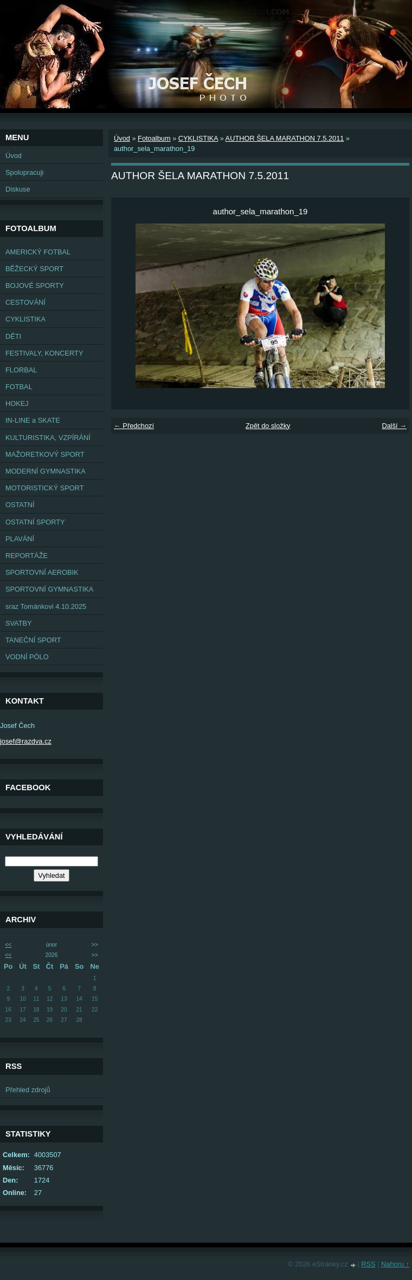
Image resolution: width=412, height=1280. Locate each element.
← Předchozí (134, 426)
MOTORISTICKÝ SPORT (44, 488)
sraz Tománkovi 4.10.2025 (45, 606)
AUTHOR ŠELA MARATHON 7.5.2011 (285, 138)
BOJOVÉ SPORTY (34, 285)
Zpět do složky (268, 426)
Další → (394, 426)
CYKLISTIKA (25, 319)
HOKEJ (17, 403)
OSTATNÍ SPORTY (35, 522)
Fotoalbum (154, 138)
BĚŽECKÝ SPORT (34, 269)
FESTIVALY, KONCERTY (44, 353)
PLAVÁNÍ (19, 539)
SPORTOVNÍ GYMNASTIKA (49, 589)
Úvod (13, 156)
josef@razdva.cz (26, 741)
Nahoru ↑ (395, 1264)
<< (8, 945)
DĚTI (13, 336)
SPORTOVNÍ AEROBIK (42, 572)
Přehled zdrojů (27, 1090)
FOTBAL (19, 387)
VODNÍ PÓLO (27, 657)
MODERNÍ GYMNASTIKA (45, 471)
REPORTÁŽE (26, 556)
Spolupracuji (24, 172)
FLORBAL (21, 370)
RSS (368, 1264)
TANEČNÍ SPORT (33, 640)
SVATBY (18, 623)
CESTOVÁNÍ (25, 302)
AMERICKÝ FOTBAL (37, 252)
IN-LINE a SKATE (32, 420)
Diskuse (17, 189)
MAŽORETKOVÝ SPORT (45, 454)
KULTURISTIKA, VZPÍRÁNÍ (48, 438)
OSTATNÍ (20, 505)
